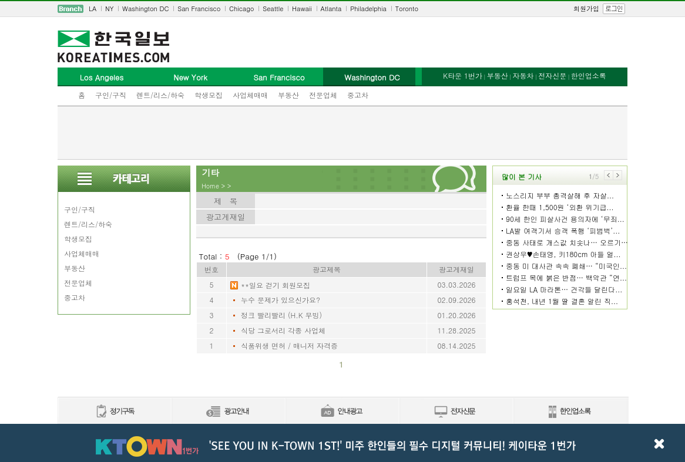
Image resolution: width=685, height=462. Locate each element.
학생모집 (208, 95)
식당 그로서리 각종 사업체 (283, 330)
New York (190, 77)
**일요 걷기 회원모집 (275, 285)
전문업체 (323, 95)
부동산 (288, 95)
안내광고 (342, 412)
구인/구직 (110, 95)
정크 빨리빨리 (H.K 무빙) (281, 315)
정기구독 (114, 412)
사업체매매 (250, 95)
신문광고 (228, 412)
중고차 (357, 95)
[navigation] (342, 8)
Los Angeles (101, 77)
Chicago (241, 8)
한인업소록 (588, 75)
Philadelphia (368, 8)
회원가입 (586, 8)
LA (92, 8)
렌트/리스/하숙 (160, 95)
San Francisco (198, 8)
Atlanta (331, 8)
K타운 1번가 (462, 75)
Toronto (406, 8)
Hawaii (302, 8)
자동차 (522, 75)
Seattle (273, 8)
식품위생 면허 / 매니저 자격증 (289, 345)
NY (109, 8)
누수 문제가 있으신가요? (280, 300)
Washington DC (145, 8)
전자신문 (552, 75)
